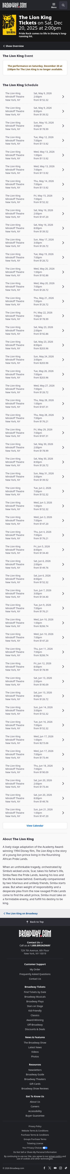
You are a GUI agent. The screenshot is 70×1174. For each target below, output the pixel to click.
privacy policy (55, 1156)
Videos (35, 1051)
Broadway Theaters (35, 1079)
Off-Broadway (35, 1024)
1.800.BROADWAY (40, 945)
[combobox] (62, 5)
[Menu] (54, 6)
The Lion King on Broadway (20, 913)
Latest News (35, 1047)
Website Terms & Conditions (35, 1130)
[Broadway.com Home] (14, 5)
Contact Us (33, 942)
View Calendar (35, 825)
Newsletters (35, 1069)
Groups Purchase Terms (35, 1139)
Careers (35, 1106)
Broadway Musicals (35, 996)
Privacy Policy (35, 1126)
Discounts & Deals (35, 1029)
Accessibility (35, 1111)
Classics (35, 1015)
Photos (35, 1056)
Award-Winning (35, 1020)
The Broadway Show (35, 1042)
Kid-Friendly (35, 1010)
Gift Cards (35, 1083)
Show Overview (13, 46)
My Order (35, 969)
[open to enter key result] (63, 5)
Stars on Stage (35, 1006)
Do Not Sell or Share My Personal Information (35, 1152)
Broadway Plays (35, 1001)
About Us (35, 1101)
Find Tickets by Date (35, 992)
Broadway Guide (35, 1074)
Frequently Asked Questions (35, 974)
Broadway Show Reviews (35, 1088)
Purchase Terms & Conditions (35, 1134)
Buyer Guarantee (35, 1115)
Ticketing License (35, 1143)
